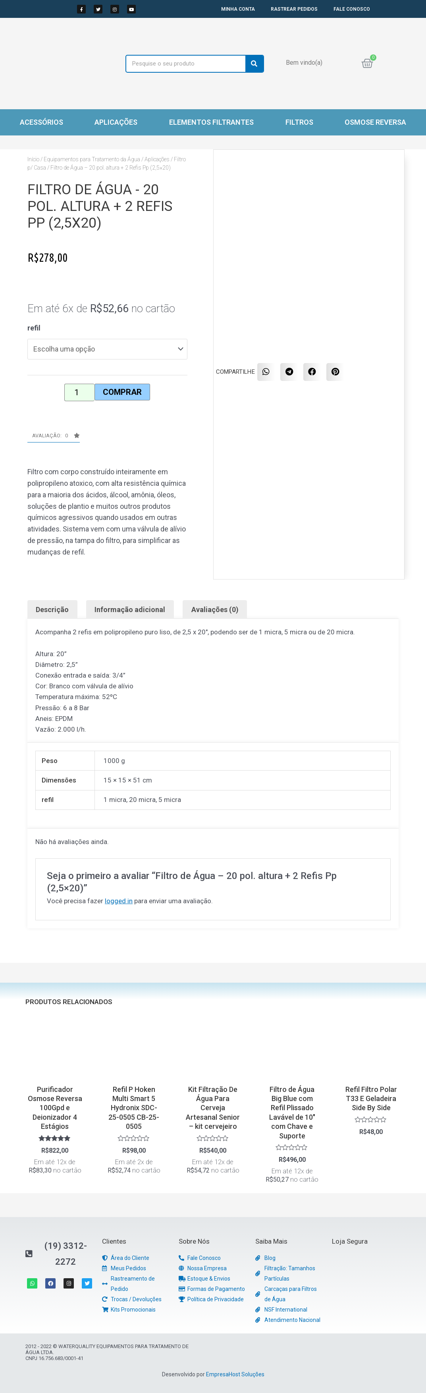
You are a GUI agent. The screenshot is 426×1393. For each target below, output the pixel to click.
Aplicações (115, 122)
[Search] (254, 64)
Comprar (122, 392)
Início (33, 159)
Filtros (299, 122)
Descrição (52, 609)
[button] (53, 437)
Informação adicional (129, 609)
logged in (119, 901)
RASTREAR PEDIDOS (294, 9)
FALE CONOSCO (351, 9)
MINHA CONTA (238, 9)
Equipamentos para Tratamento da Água (92, 159)
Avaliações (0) (215, 609)
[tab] (52, 609)
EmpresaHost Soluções (235, 1374)
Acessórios (41, 122)
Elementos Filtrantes (211, 122)
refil (33, 328)
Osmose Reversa (375, 122)
